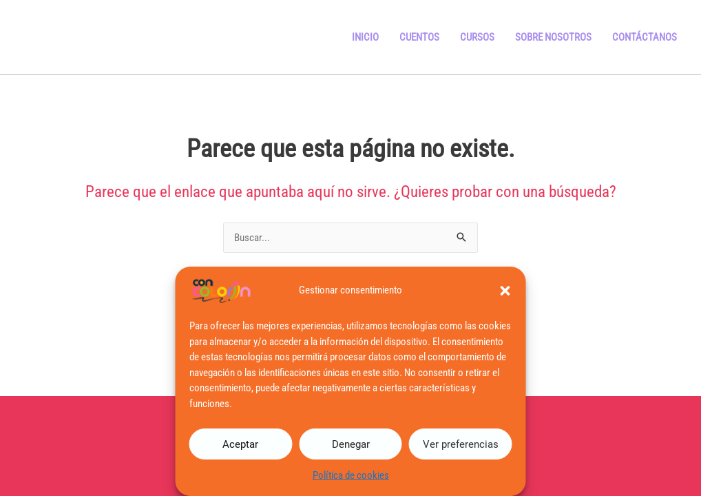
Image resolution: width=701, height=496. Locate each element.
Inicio (365, 37)
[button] (505, 291)
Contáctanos (644, 37)
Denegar (351, 444)
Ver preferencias (461, 444)
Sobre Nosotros (553, 37)
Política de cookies (351, 475)
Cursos (477, 37)
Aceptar (240, 444)
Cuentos (419, 37)
